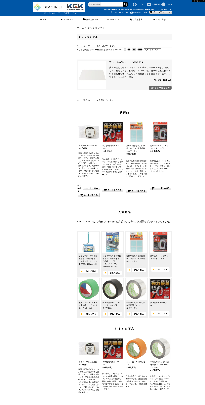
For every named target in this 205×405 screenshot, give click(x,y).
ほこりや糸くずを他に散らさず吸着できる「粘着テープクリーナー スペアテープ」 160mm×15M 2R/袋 (111, 261)
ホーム (44, 20)
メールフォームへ (161, 12)
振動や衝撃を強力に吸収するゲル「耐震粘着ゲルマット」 (135, 148)
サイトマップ (198, 1)
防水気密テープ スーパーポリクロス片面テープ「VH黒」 (111, 305)
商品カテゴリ (90, 20)
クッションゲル (96, 28)
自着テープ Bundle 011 (88, 146)
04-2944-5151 (119, 12)
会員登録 (156, 4)
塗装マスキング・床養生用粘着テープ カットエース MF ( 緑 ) (88, 305)
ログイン (141, 4)
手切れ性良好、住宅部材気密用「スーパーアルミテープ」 (135, 305)
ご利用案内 (136, 20)
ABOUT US (113, 20)
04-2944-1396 (138, 12)
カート (169, 4)
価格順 (103, 50)
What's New (67, 20)
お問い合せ (159, 20)
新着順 (109, 50)
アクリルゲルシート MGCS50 (126, 62)
